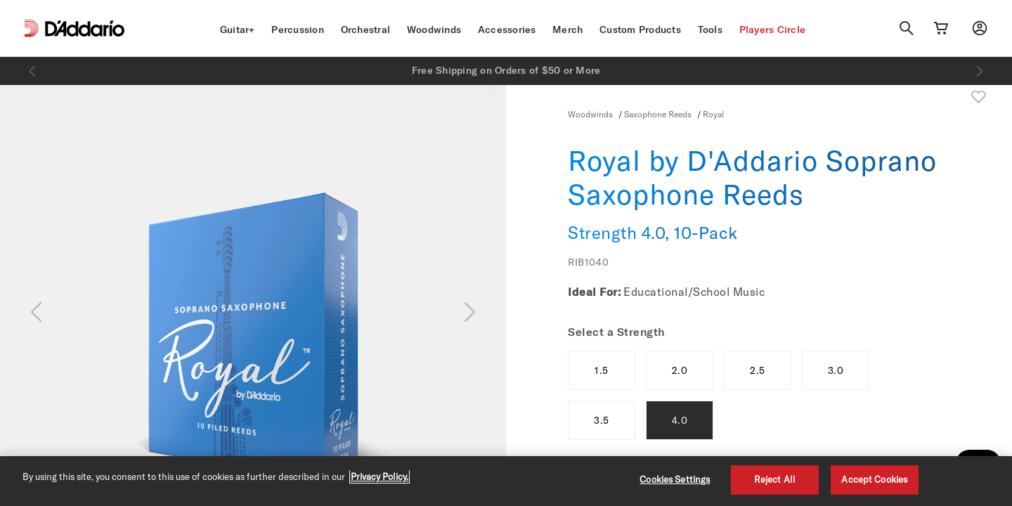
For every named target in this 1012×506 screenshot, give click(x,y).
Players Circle (772, 29)
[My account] (979, 28)
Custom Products (640, 29)
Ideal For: (594, 291)
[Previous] (32, 71)
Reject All (775, 479)
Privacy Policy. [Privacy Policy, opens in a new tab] (379, 476)
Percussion (297, 29)
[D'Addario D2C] (84, 28)
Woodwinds (434, 29)
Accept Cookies (874, 479)
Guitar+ (237, 29)
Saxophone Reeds (658, 114)
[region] (506, 481)
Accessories (507, 29)
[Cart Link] (941, 28)
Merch (567, 29)
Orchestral (366, 29)
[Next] (979, 71)
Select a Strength (617, 332)
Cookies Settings (675, 479)
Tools (710, 29)
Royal (713, 114)
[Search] (906, 28)
